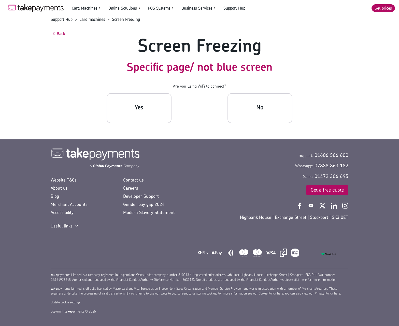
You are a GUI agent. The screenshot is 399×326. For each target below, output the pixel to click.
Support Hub (234, 8)
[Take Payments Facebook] (300, 205)
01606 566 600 (331, 155)
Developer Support (141, 196)
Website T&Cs (64, 180)
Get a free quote (327, 190)
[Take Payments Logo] (36, 8)
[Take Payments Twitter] (323, 205)
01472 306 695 (331, 176)
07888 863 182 (331, 165)
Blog (55, 196)
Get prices (383, 8)
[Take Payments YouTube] (311, 205)
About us (59, 188)
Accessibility (62, 212)
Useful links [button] (62, 226)
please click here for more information (310, 280)
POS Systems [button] (159, 8)
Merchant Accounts (69, 204)
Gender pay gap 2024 (144, 204)
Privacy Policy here (327, 293)
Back (61, 33)
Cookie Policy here (271, 293)
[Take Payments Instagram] (345, 205)
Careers (130, 188)
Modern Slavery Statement (149, 212)
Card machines (92, 19)
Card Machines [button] (84, 8)
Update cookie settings (65, 302)
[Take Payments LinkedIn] (334, 205)
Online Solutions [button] (122, 8)
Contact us (133, 180)
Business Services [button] (196, 8)
